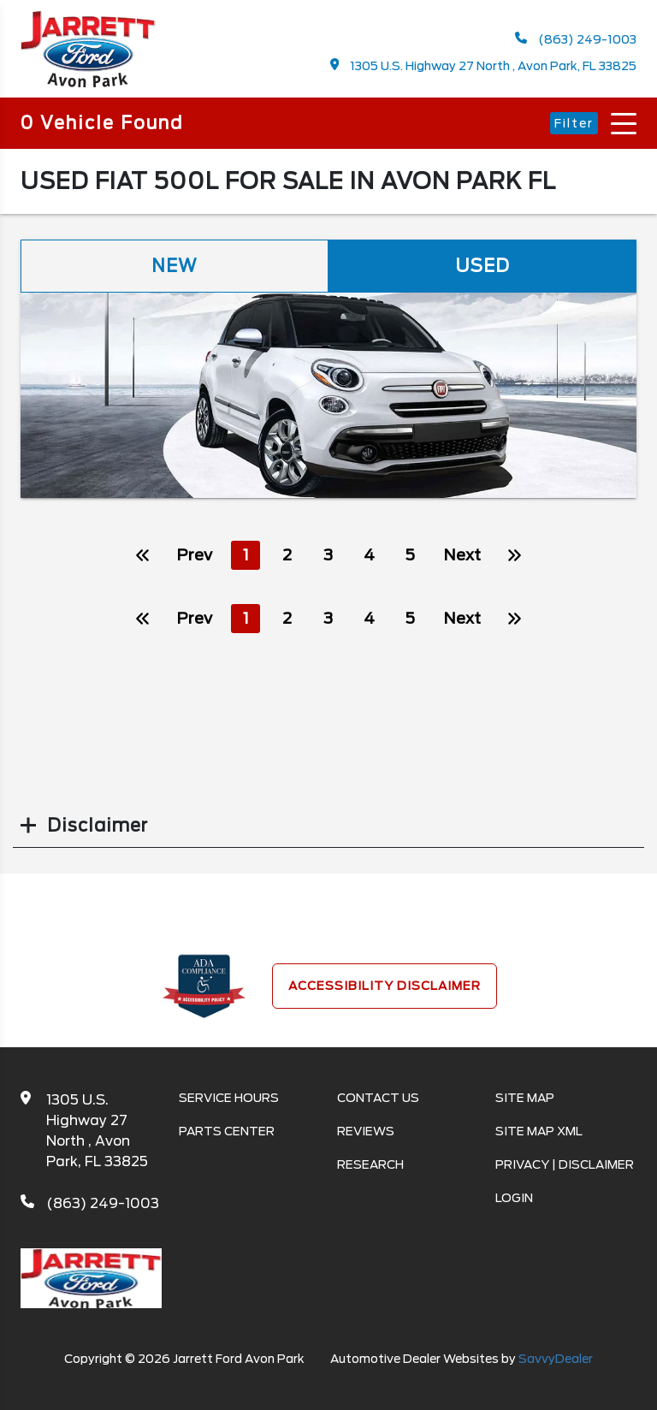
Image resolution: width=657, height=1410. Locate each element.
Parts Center (227, 1131)
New (174, 266)
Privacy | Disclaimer (564, 1164)
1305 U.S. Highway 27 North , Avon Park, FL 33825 (483, 65)
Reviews (365, 1131)
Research (370, 1164)
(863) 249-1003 (575, 39)
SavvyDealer (555, 1359)
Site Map (524, 1098)
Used (482, 266)
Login (514, 1198)
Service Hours (229, 1098)
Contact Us (378, 1098)
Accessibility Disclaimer (384, 985)
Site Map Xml (539, 1131)
